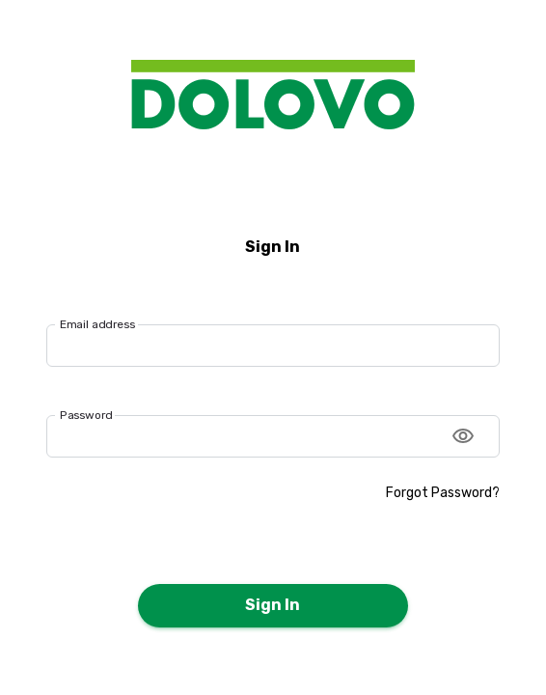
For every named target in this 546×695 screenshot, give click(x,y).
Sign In (273, 605)
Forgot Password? (443, 493)
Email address (97, 323)
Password (86, 415)
